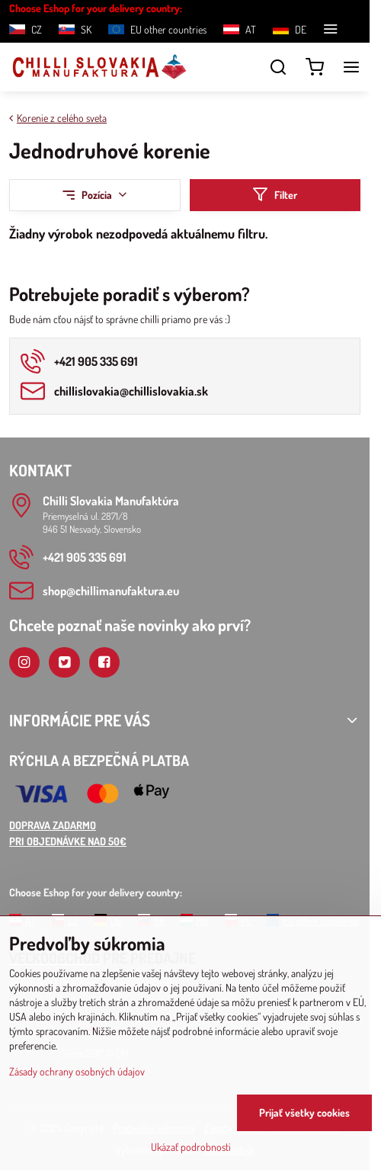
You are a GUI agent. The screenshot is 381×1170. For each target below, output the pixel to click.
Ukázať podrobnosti (191, 1146)
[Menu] (351, 67)
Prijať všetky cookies (304, 1112)
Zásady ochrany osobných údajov (77, 1071)
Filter (274, 195)
